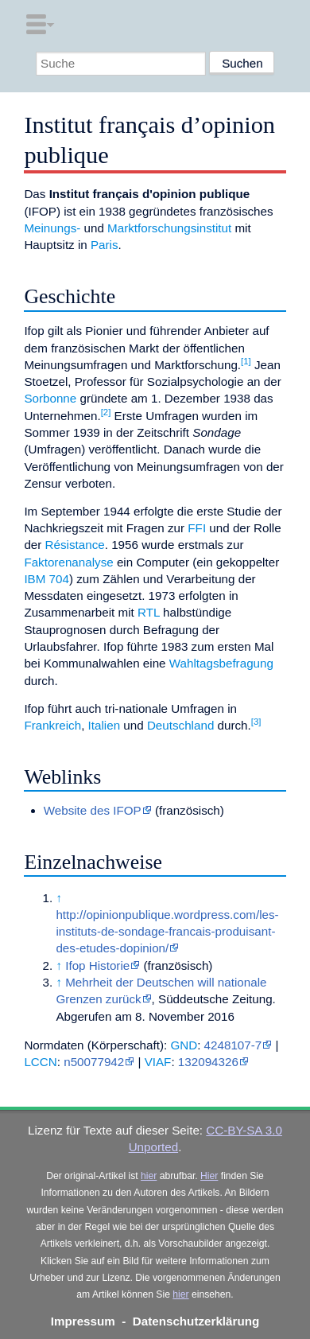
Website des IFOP (92, 810)
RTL (149, 612)
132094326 (208, 1061)
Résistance (75, 544)
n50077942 (94, 1061)
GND (183, 1045)
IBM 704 (46, 579)
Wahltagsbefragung (221, 663)
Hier (209, 1175)
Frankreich (52, 725)
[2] (106, 412)
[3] (256, 721)
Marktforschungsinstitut (169, 228)
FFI (197, 528)
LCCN (40, 1061)
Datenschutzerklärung (196, 1321)
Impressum (83, 1321)
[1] (246, 361)
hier (149, 1175)
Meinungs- (52, 228)
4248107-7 (233, 1045)
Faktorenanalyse (68, 562)
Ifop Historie (97, 965)
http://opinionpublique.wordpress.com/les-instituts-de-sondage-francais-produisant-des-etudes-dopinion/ (167, 932)
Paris (104, 244)
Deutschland (180, 725)
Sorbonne (50, 398)
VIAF (158, 1061)
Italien (104, 725)
